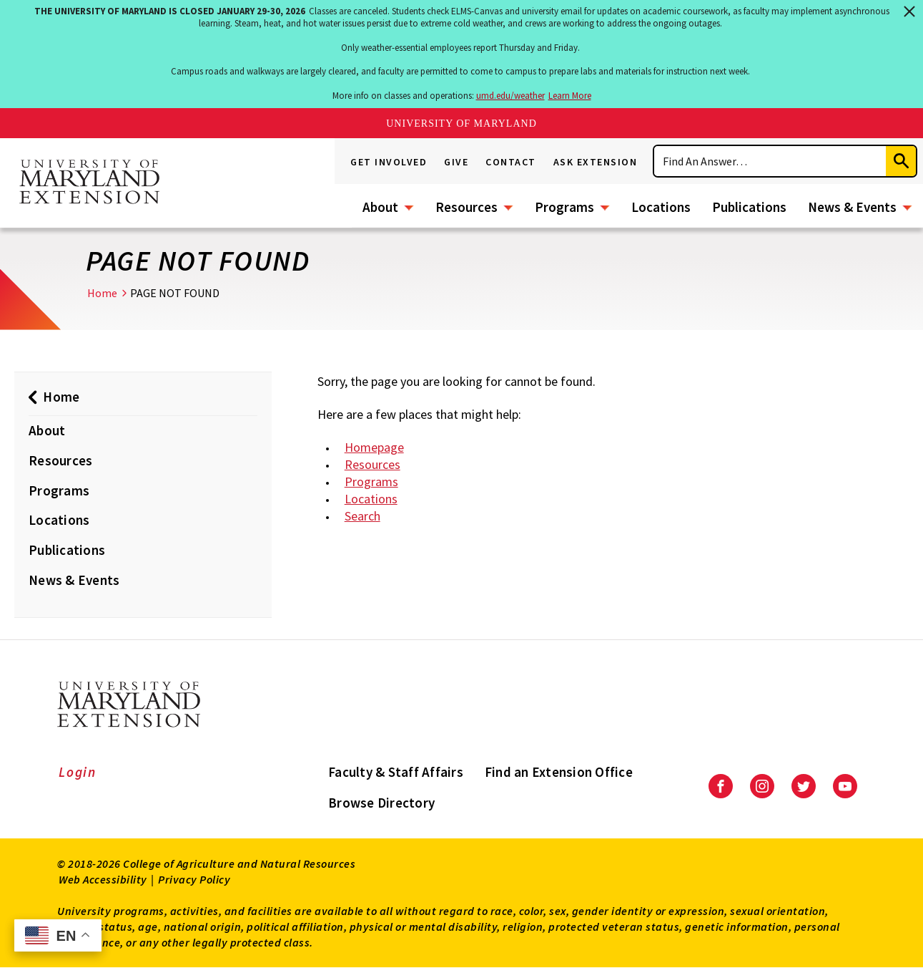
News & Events (852, 207)
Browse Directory (381, 802)
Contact (510, 161)
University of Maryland (461, 123)
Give (456, 161)
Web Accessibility (103, 879)
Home (102, 293)
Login (78, 771)
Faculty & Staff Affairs (395, 771)
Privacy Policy (194, 879)
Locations (661, 207)
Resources (466, 207)
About (380, 207)
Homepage (374, 447)
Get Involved (388, 161)
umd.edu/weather (510, 95)
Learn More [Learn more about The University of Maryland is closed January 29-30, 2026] (569, 95)
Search (362, 516)
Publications (749, 207)
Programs (564, 207)
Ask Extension (595, 161)
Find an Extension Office (559, 771)
